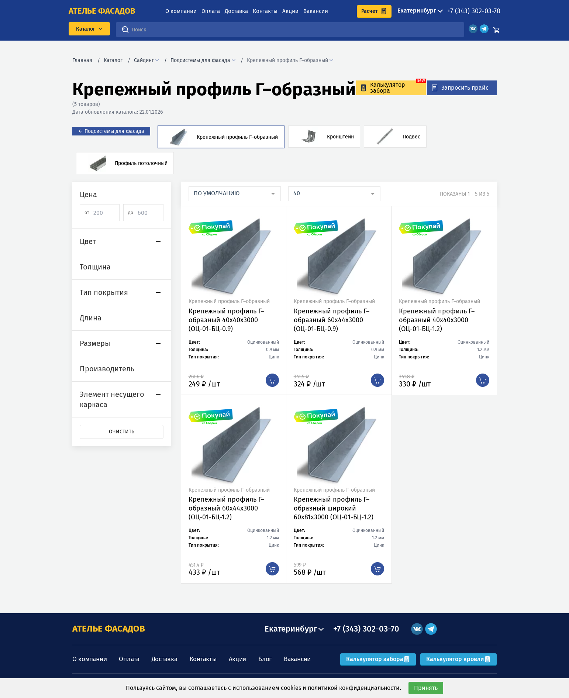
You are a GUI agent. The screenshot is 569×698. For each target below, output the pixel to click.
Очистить (121, 432)
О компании (181, 11)
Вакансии (315, 11)
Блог (265, 659)
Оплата (210, 11)
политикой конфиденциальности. (354, 687)
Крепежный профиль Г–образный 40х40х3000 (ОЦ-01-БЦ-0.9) (226, 320)
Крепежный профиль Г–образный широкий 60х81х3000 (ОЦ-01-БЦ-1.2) (333, 508)
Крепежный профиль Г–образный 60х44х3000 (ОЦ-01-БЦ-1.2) (226, 508)
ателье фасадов (102, 11)
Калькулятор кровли (458, 659)
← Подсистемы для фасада (111, 131)
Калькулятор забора (378, 659)
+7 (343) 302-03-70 (473, 11)
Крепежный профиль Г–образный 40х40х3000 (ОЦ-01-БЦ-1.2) (437, 320)
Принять (426, 687)
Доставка (236, 11)
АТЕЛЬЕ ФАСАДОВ (108, 628)
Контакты (265, 11)
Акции (290, 11)
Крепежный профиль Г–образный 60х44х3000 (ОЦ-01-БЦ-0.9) (331, 320)
